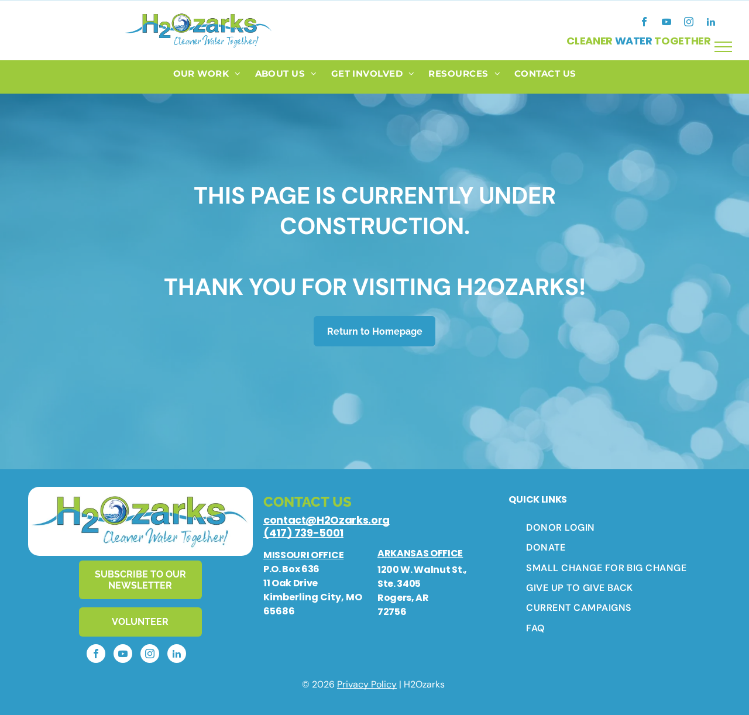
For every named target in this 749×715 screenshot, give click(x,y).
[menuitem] (207, 77)
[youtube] (666, 23)
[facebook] (644, 23)
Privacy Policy (367, 684)
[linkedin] (711, 23)
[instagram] (689, 23)
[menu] (723, 47)
